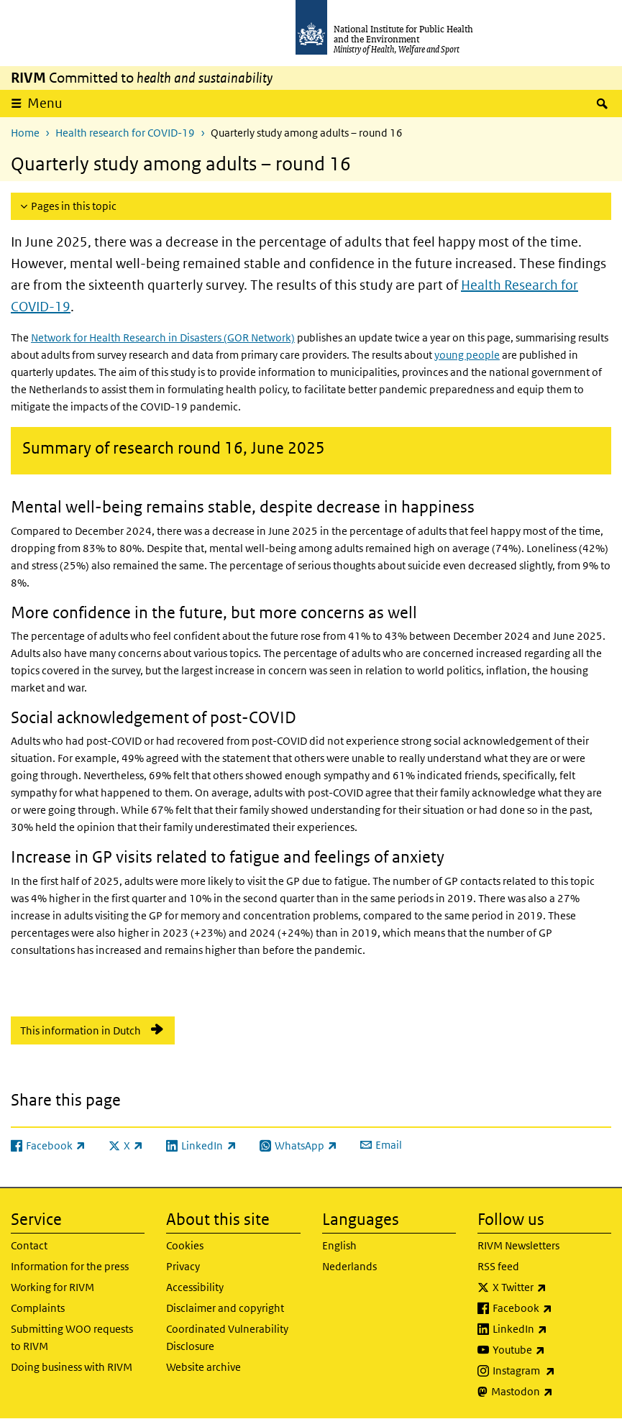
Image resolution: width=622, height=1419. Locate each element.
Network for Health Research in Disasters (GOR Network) (163, 337)
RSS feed (498, 1266)
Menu (45, 103)
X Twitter (552, 1287)
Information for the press (70, 1266)
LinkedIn (552, 1329)
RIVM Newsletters (518, 1245)
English (339, 1245)
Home (25, 132)
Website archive (203, 1367)
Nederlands (349, 1266)
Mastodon (551, 1391)
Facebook (552, 1308)
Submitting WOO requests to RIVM (72, 1337)
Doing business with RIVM (71, 1367)
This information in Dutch (80, 1030)
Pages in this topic (73, 206)
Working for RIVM (52, 1287)
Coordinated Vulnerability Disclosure (227, 1337)
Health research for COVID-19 (125, 132)
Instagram (552, 1370)
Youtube (552, 1350)
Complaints (38, 1308)
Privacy (183, 1266)
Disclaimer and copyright (225, 1308)
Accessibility (195, 1287)
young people (467, 355)
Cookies (184, 1245)
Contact (29, 1245)
